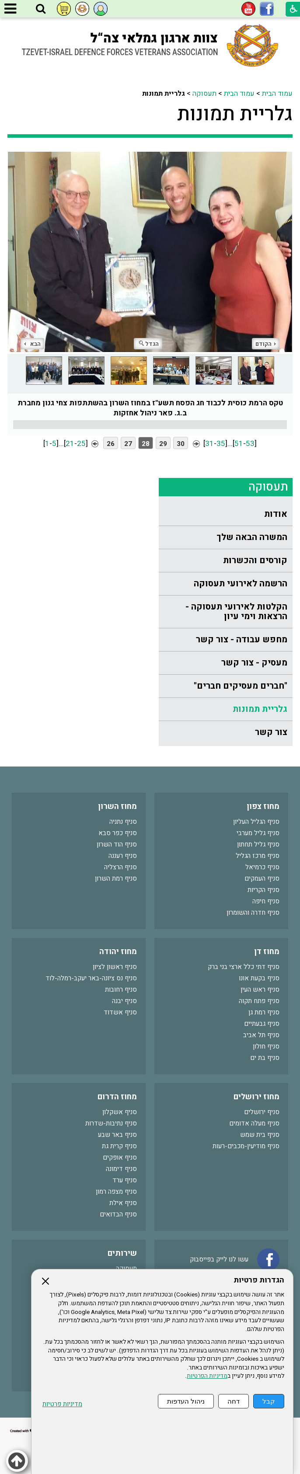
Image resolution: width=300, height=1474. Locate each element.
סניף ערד (124, 1180)
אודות (275, 514)
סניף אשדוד (120, 1012)
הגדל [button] (149, 344)
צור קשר (271, 732)
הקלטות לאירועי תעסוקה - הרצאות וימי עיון (236, 611)
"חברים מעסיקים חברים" (240, 686)
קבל (268, 1401)
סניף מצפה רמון (116, 1191)
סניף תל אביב (261, 1035)
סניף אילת (123, 1203)
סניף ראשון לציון (115, 967)
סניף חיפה (265, 901)
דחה (233, 1401)
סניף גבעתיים (261, 1023)
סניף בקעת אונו (259, 978)
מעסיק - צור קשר (254, 662)
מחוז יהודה (118, 952)
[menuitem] (226, 514)
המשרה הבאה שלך (251, 537)
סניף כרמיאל (262, 867)
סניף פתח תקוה (259, 1001)
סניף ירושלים (261, 1112)
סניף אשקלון (119, 1112)
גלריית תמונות (235, 114)
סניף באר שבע (117, 1134)
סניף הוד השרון (117, 844)
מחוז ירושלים (256, 1097)
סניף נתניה (123, 821)
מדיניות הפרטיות (207, 1376)
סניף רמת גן (263, 1012)
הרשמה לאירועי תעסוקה (240, 583)
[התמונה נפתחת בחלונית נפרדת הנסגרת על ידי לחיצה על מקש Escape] (150, 252)
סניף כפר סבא (117, 833)
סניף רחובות (121, 989)
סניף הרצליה (120, 867)
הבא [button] (32, 344)
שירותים (122, 1253)
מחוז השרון (117, 806)
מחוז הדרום (117, 1097)
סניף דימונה (121, 1169)
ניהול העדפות (186, 1401)
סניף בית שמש (259, 1134)
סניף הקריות (263, 890)
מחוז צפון (263, 806)
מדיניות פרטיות (62, 1404)
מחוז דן (266, 952)
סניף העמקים (261, 878)
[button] (40, 9)
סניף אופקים (120, 1157)
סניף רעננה (122, 856)
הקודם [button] (265, 344)
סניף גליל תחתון (258, 844)
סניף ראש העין (260, 989)
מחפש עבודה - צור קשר (241, 639)
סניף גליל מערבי (258, 833)
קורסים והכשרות (255, 560)
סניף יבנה (124, 1001)
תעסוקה (204, 93)
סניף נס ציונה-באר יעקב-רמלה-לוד (91, 978)
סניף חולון (266, 1046)
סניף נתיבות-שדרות (111, 1123)
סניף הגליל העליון (256, 821)
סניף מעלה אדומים (254, 1123)
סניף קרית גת (119, 1146)
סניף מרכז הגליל (257, 856)
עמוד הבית (277, 93)
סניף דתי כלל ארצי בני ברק (243, 967)
